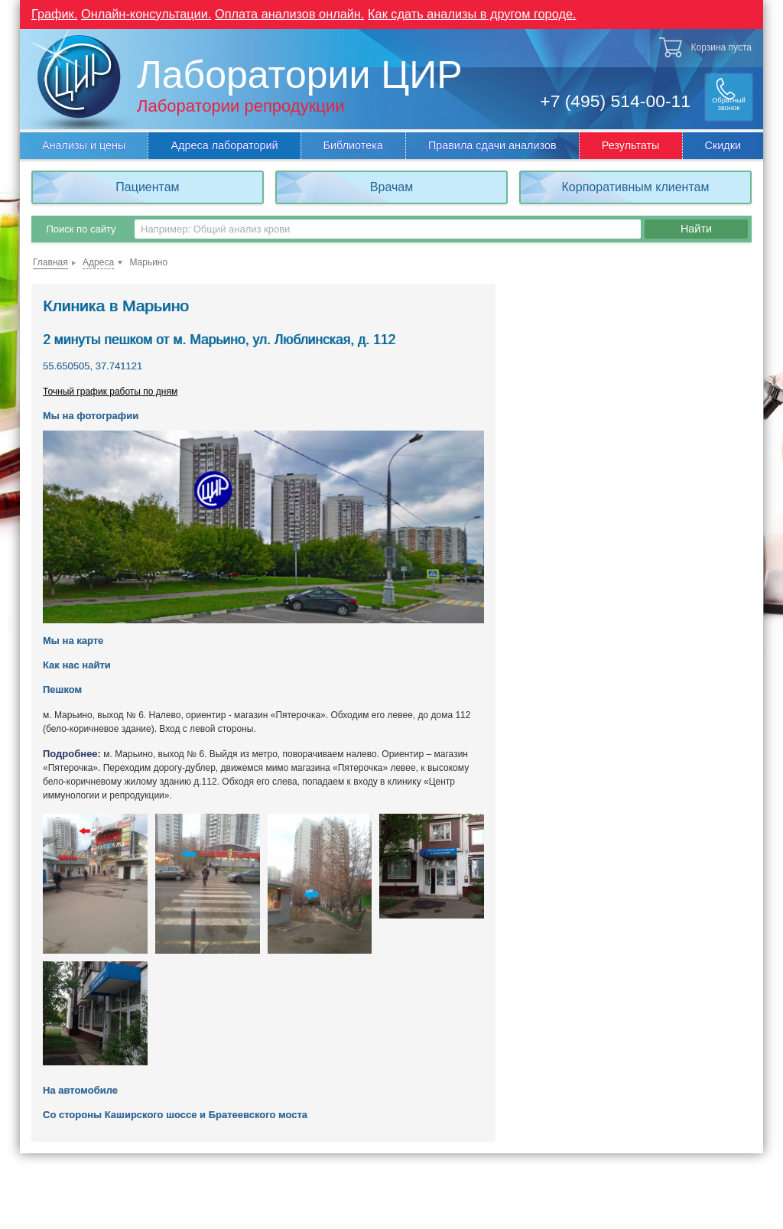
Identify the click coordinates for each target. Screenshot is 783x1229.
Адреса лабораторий (224, 144)
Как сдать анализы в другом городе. (487, 13)
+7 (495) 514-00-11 (605, 99)
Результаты (631, 144)
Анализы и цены (83, 144)
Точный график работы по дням (110, 390)
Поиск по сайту (80, 228)
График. (55, 13)
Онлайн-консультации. (150, 13)
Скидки (723, 144)
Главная (50, 261)
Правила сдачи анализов (492, 144)
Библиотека (353, 144)
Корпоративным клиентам (636, 186)
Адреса (98, 261)
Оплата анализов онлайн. (298, 13)
